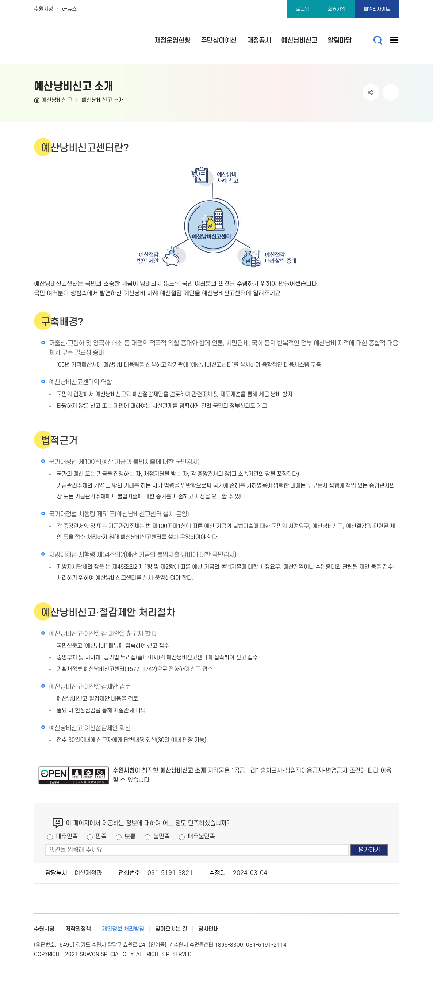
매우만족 (67, 836)
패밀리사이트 (377, 9)
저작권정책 (78, 928)
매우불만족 (201, 836)
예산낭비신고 (56, 99)
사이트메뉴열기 (394, 42)
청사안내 (208, 928)
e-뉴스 (69, 8)
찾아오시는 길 (171, 928)
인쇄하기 (391, 92)
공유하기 (371, 92)
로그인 (302, 9)
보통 (129, 836)
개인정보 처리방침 (123, 928)
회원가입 (336, 9)
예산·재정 (92, 37)
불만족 (161, 836)
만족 (101, 836)
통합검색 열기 (378, 40)
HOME (37, 101)
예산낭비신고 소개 (102, 99)
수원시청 (43, 8)
